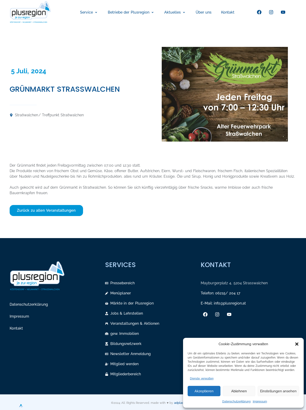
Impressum (260, 401)
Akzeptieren (204, 391)
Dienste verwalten (202, 378)
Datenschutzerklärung (236, 401)
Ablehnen (239, 391)
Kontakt (16, 328)
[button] (297, 344)
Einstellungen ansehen (278, 391)
